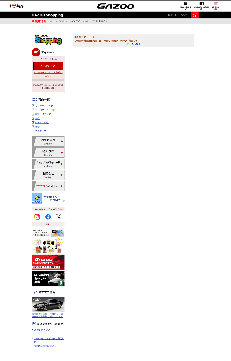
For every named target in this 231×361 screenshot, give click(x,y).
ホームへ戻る (133, 36)
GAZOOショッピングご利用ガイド (89, 9)
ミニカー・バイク (44, 98)
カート (195, 3)
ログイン (172, 3)
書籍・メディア (43, 106)
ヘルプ (184, 3)
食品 (37, 110)
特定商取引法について (45, 338)
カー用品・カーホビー (46, 102)
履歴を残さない (42, 322)
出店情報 (40, 9)
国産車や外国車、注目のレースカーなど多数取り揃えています (47, 307)
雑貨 (37, 119)
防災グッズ (40, 123)
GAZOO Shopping (47, 3)
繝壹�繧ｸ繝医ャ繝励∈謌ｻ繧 (225, 354)
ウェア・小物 (42, 115)
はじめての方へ (59, 9)
